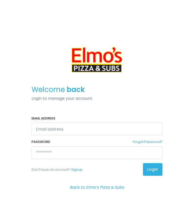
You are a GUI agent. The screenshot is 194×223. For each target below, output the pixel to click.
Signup (77, 169)
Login (152, 169)
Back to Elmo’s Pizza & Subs (97, 187)
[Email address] (97, 129)
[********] (97, 152)
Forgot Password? (147, 142)
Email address (43, 118)
